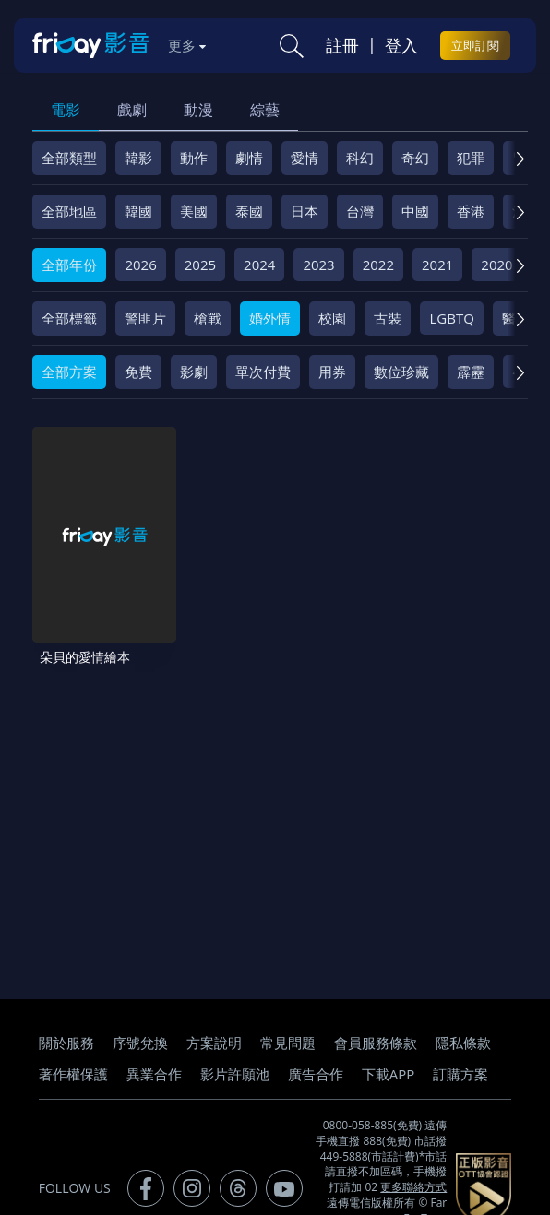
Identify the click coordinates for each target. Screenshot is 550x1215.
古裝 (387, 318)
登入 (401, 45)
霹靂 (470, 371)
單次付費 (263, 371)
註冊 (342, 45)
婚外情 (270, 318)
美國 (194, 211)
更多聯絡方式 (413, 1173)
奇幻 (415, 157)
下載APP (388, 1059)
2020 (496, 264)
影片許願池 (234, 1059)
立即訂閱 (475, 45)
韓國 (138, 211)
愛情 (304, 157)
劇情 (249, 157)
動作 (194, 157)
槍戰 (207, 318)
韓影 (138, 157)
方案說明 (214, 1028)
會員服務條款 (375, 1028)
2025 (200, 264)
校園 (332, 318)
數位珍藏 (401, 371)
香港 (470, 211)
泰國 (249, 211)
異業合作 (154, 1059)
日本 (304, 211)
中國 (415, 211)
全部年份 (69, 264)
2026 (140, 264)
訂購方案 (460, 1059)
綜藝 (265, 110)
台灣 (360, 211)
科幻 (360, 157)
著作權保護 (73, 1059)
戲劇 (132, 110)
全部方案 (69, 371)
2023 (318, 264)
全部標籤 (69, 318)
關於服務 (66, 1028)
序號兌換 (140, 1028)
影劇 (194, 371)
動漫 (198, 110)
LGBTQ (451, 318)
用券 (332, 371)
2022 (378, 264)
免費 (138, 371)
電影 (65, 110)
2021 (437, 264)
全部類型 (69, 157)
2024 (259, 264)
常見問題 (288, 1028)
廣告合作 (315, 1059)
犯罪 (470, 157)
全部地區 (69, 211)
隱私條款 (463, 1028)
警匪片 (145, 318)
